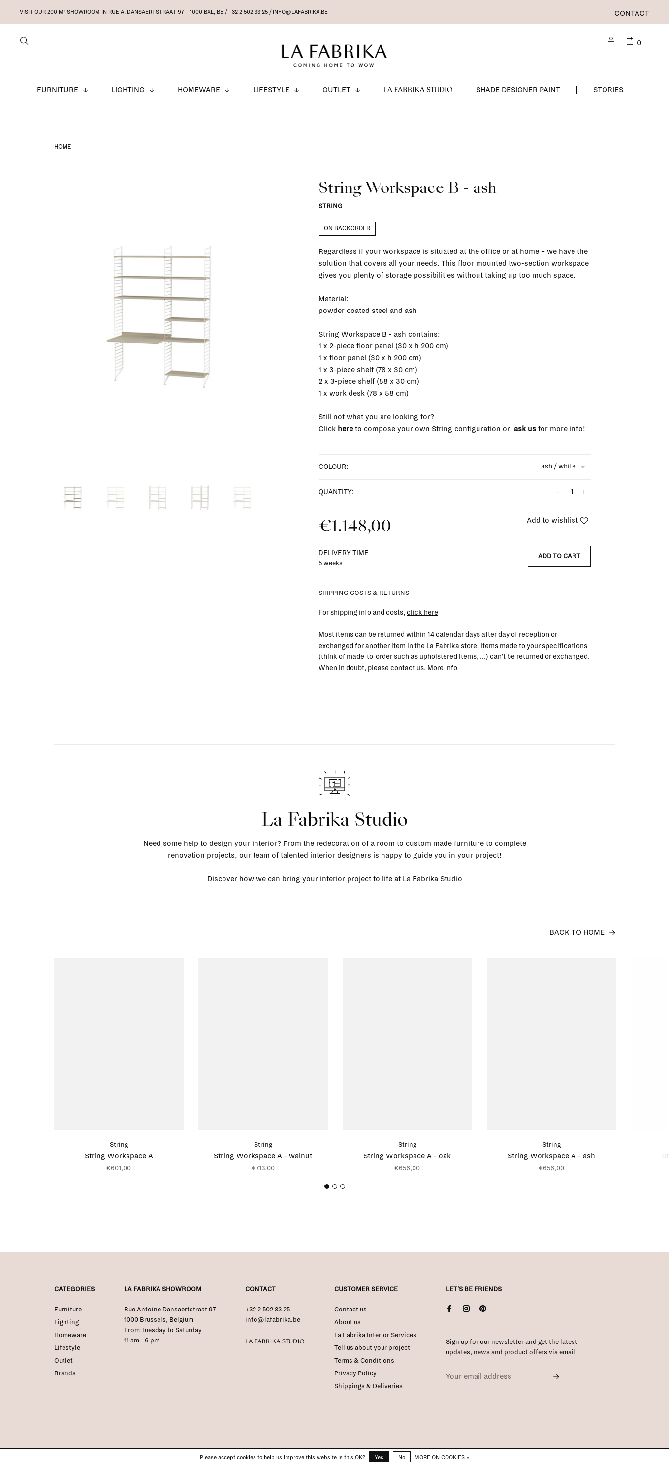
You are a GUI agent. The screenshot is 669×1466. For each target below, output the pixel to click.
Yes (379, 1457)
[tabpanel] (167, 322)
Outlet (336, 96)
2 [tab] (336, 1195)
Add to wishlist (557, 527)
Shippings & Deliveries (368, 1393)
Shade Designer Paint (518, 96)
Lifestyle (271, 96)
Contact (631, 13)
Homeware (199, 96)
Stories (608, 96)
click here (422, 619)
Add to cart (559, 563)
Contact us (350, 1316)
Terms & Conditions (364, 1367)
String (331, 213)
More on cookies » (441, 1457)
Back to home (577, 939)
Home (62, 154)
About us (347, 1329)
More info (442, 675)
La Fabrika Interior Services (375, 1342)
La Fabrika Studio (418, 96)
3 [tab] (344, 1195)
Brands (65, 1380)
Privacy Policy (355, 1380)
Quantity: (336, 498)
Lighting (128, 96)
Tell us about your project (372, 1354)
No (401, 1457)
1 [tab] (328, 1195)
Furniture (57, 96)
